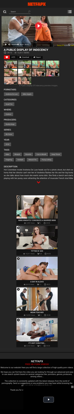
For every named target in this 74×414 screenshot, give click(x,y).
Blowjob (17, 154)
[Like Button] (7, 57)
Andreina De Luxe (12, 94)
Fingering (9, 160)
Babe (7, 154)
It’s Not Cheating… (37, 343)
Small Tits (9, 104)
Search (5, 12)
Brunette (28, 154)
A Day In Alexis (37, 282)
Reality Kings (10, 124)
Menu (70, 11)
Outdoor (8, 114)
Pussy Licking (46, 160)
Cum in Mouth (41, 154)
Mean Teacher (37, 312)
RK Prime (9, 134)
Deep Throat (56, 154)
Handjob (20, 160)
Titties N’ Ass (37, 251)
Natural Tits (32, 160)
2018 (7, 144)
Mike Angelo (27, 94)
